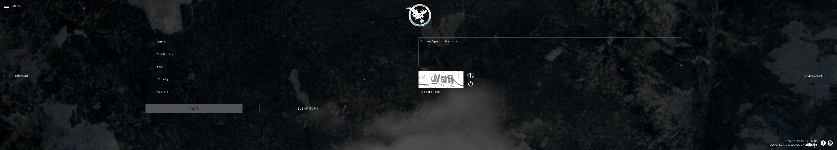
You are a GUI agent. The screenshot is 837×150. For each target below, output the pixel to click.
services (21, 76)
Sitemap (811, 141)
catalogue (813, 76)
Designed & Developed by (793, 145)
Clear (176, 108)
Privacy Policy (794, 141)
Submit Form (289, 108)
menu (16, 6)
